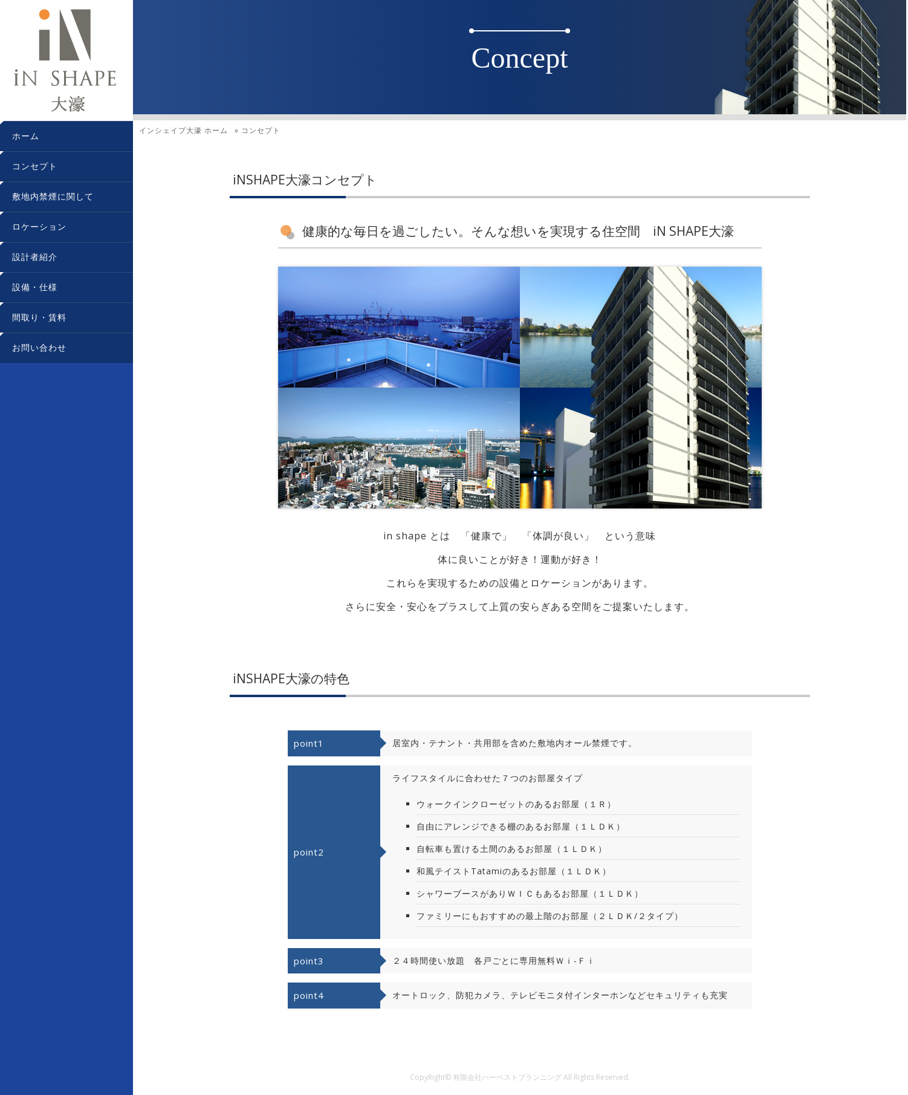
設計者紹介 (34, 256)
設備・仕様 (34, 287)
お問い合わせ (39, 347)
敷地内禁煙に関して (53, 196)
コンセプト (34, 166)
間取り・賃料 (39, 317)
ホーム (25, 135)
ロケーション (39, 226)
